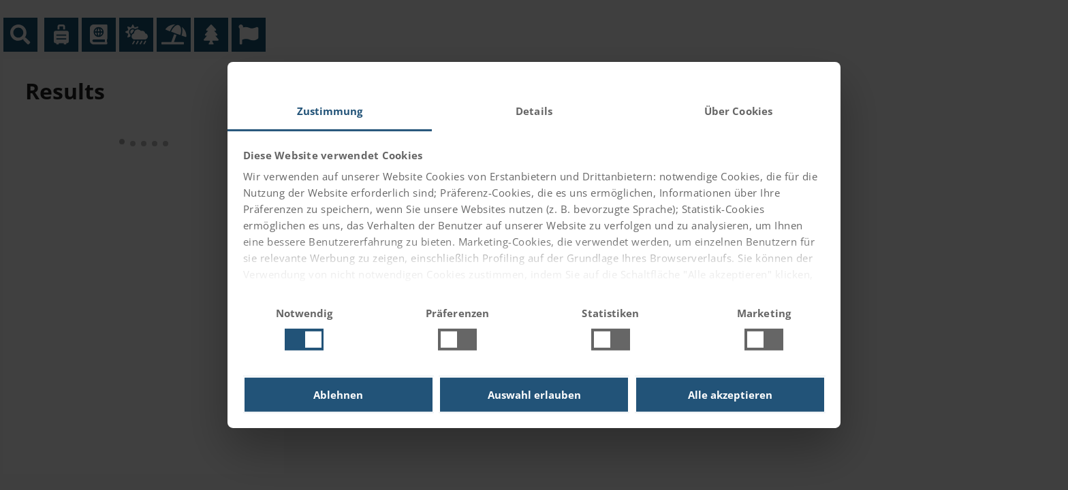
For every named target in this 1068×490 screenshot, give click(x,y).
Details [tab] (534, 111)
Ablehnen (338, 395)
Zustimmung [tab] (330, 111)
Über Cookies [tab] (738, 111)
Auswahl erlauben (534, 395)
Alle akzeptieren (730, 395)
